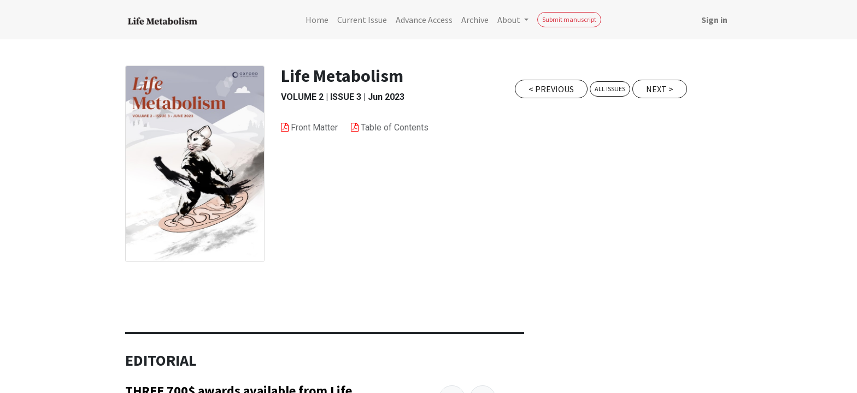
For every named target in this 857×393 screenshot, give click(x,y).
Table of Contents (394, 127)
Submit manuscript (569, 19)
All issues (610, 89)
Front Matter (315, 127)
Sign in (714, 19)
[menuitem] (317, 20)
